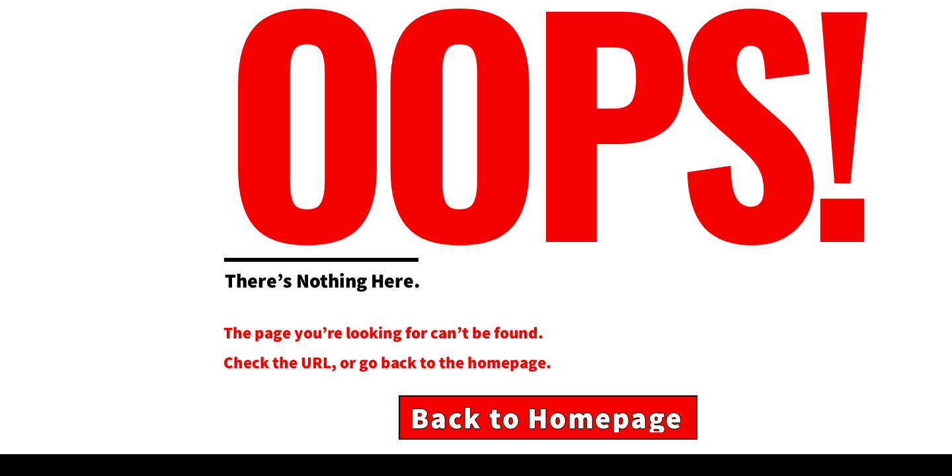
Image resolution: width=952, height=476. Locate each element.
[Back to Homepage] (548, 417)
